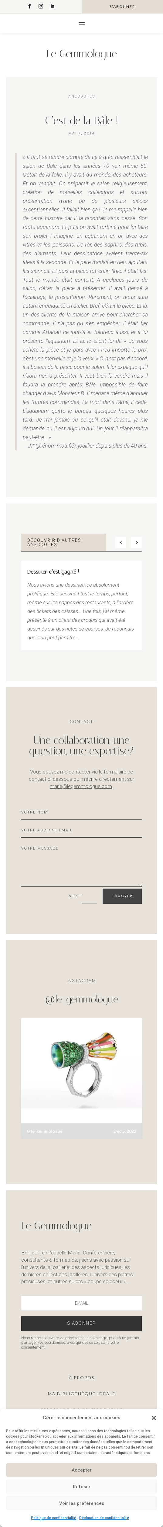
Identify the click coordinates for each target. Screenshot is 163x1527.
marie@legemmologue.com (81, 786)
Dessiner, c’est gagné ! (53, 571)
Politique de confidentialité (53, 1518)
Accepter (82, 1470)
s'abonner (122, 6)
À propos (81, 1377)
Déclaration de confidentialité (104, 1518)
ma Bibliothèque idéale (81, 1393)
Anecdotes (81, 96)
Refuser (81, 1486)
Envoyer (122, 896)
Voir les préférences (81, 1503)
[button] (154, 1418)
